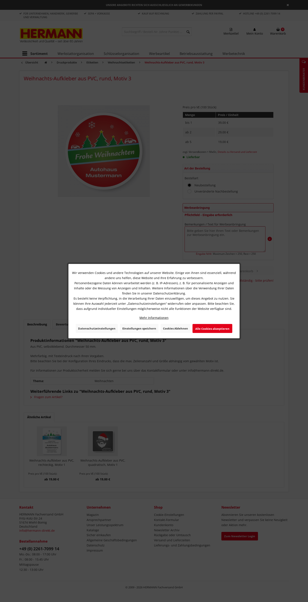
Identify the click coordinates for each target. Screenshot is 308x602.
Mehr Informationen (154, 318)
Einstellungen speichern (139, 328)
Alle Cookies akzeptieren (212, 329)
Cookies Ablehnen (175, 328)
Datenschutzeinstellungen (97, 328)
